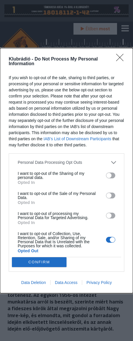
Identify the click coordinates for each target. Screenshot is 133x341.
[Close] (121, 59)
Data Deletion (33, 282)
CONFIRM (39, 262)
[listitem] (66, 162)
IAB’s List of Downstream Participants (77, 138)
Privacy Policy (99, 282)
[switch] (110, 175)
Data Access (66, 282)
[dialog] (66, 170)
